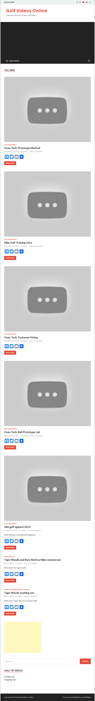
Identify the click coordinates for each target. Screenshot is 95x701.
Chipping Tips (10, 679)
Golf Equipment (10, 144)
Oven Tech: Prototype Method (22, 147)
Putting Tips (9, 676)
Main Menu (14, 61)
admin (25, 151)
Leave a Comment (35, 151)
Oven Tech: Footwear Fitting (21, 337)
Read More (9, 162)
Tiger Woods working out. (19, 592)
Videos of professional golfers (16, 589)
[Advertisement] (47, 39)
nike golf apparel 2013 (17, 526)
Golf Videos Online (26, 11)
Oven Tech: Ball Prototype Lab (22, 432)
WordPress (76, 697)
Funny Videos (9, 556)
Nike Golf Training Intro (18, 242)
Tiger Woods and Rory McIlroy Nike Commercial (32, 559)
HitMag (87, 697)
